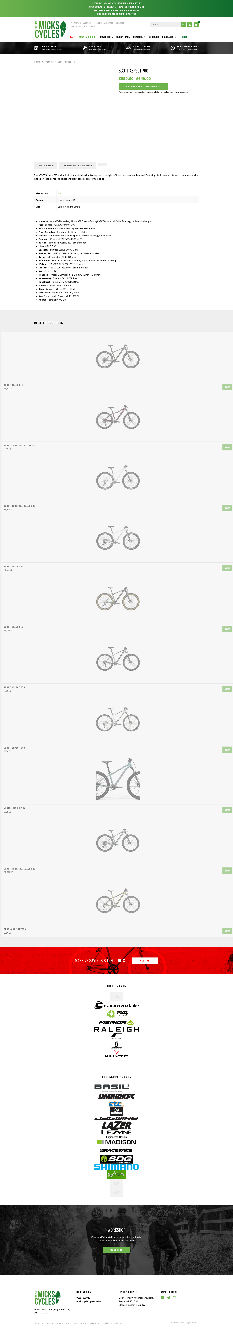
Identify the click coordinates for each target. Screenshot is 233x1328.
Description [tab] (45, 165)
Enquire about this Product (143, 86)
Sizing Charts (40, 1323)
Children (154, 37)
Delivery (51, 1323)
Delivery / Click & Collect (82, 26)
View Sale (145, 960)
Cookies (83, 1323)
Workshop (75, 22)
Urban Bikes (123, 37)
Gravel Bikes (106, 37)
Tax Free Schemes (104, 22)
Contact (120, 22)
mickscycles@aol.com (88, 1301)
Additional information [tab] (78, 165)
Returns (59, 1323)
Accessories (169, 37)
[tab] (102, 164)
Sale (72, 37)
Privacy (75, 1323)
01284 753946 (83, 1297)
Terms (67, 1323)
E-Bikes (184, 37)
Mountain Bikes (86, 37)
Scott (61, 193)
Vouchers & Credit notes (113, 1323)
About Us (88, 22)
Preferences (94, 1323)
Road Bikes (139, 37)
